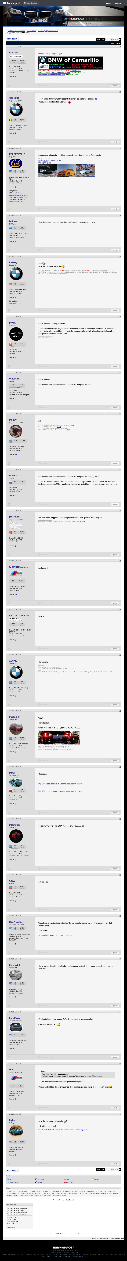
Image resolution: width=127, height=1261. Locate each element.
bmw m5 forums (17, 1193)
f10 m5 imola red (57, 1193)
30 (16, 594)
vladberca (14, 97)
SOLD (59, 427)
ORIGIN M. (14, 378)
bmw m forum (85, 1191)
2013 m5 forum (50, 1191)
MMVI (12, 772)
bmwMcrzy (14, 1018)
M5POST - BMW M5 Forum (16, 31)
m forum (15, 1195)
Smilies (9, 1219)
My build (82, 521)
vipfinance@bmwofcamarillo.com (51, 75)
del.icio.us (41, 1182)
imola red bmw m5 (95, 1193)
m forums (22, 1195)
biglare (12, 1120)
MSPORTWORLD (17, 154)
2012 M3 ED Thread (44, 162)
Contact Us (95, 1238)
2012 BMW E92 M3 (15, 202)
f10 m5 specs (68, 1193)
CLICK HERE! (75, 71)
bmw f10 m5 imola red (71, 1191)
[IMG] (8, 1221)
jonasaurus (14, 516)
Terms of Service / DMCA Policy (61, 1256)
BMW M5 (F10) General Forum (48, 31)
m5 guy (13, 419)
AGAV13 (13, 660)
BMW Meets (79, 24)
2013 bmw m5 (32, 1191)
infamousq (14, 824)
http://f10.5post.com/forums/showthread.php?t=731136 (60, 784)
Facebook (41, 1179)
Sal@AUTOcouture (18, 567)
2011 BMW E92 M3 (15, 199)
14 (16, 454)
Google (96, 1179)
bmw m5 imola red (29, 1193)
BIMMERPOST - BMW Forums (110, 1238)
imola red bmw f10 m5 (80, 1193)
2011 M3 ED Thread (44, 163)
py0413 (12, 322)
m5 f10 (28, 1195)
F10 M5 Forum (31, 31)
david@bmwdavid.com (61, 73)
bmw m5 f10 (105, 1191)
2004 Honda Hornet (15, 193)
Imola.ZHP (14, 716)
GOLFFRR (13, 52)
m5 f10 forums (46, 1195)
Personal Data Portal (79, 1256)
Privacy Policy (45, 1256)
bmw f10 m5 (60, 1191)
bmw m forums (95, 1191)
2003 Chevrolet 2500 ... (17, 195)
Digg (67, 1179)
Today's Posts (99, 24)
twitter (11, 1179)
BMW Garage (68, 24)
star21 (12, 1069)
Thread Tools (114, 43)
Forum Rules (11, 1227)
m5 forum (55, 1195)
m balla (13, 475)
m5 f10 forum (35, 1195)
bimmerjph (14, 965)
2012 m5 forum (22, 1191)
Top (122, 1238)
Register (118, 4)
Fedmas (13, 221)
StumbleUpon (13, 1182)
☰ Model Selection (30, 3)
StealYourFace (16, 921)
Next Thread (70, 1200)
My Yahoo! (69, 1182)
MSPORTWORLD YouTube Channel (49, 160)
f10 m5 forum (46, 1193)
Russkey (13, 262)
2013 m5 (41, 1191)
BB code (9, 1218)
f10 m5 (39, 1193)
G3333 (12, 880)
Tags (8, 1188)
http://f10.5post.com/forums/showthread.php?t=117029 (60, 791)
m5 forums (62, 1195)
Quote (115, 85)
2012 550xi (13, 303)
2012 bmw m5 (11, 1191)
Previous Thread (58, 1200)
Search (109, 24)
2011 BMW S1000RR (16, 197)
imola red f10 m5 (107, 1193)
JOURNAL (72, 425)
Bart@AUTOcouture (19, 615)
